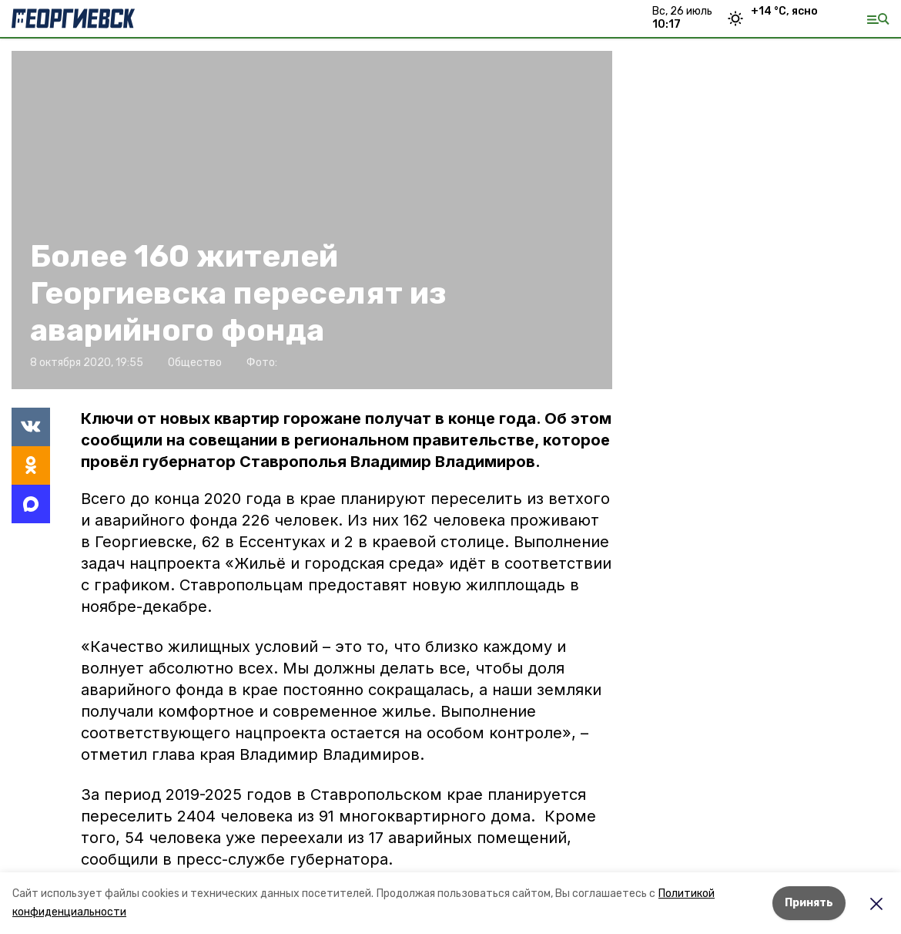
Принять (809, 902)
